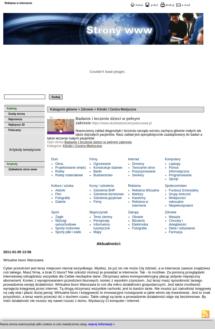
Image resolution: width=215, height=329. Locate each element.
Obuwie (137, 217)
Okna (59, 164)
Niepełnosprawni (181, 205)
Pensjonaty (101, 221)
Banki (97, 171)
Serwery (138, 175)
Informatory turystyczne (101, 226)
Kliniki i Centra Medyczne (82, 146)
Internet (133, 159)
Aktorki (60, 190)
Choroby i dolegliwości (178, 222)
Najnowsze (15, 119)
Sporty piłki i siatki (68, 232)
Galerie (60, 202)
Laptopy (175, 164)
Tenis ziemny (102, 217)
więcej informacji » (101, 324)
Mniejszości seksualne (177, 200)
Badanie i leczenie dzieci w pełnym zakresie (98, 142)
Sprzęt (173, 179)
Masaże (174, 217)
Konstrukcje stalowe (107, 168)
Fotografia (62, 198)
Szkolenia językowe (107, 198)
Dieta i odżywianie (182, 228)
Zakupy (133, 212)
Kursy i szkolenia (101, 186)
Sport (55, 212)
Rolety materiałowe (69, 175)
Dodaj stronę (16, 113)
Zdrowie (171, 212)
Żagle (59, 217)
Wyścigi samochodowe (65, 222)
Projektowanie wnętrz (70, 168)
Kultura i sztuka (62, 186)
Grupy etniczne (180, 194)
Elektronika (140, 224)
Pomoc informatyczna (179, 169)
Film (58, 194)
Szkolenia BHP (104, 190)
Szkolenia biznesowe (108, 194)
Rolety (59, 171)
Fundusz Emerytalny (183, 190)
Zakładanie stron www (22, 169)
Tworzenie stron (143, 168)
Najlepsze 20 (16, 124)
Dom (54, 159)
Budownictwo (103, 175)
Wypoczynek (98, 212)
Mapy (97, 232)
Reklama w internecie (140, 203)
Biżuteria (138, 221)
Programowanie (180, 175)
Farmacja (176, 232)
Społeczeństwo (176, 186)
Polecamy (14, 130)
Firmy (93, 159)
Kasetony (139, 198)
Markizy (137, 194)
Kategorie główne (63, 109)
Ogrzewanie (102, 164)
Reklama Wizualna (145, 190)
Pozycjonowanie (144, 171)
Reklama (134, 186)
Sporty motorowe (67, 228)
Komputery (173, 159)
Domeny (138, 164)
